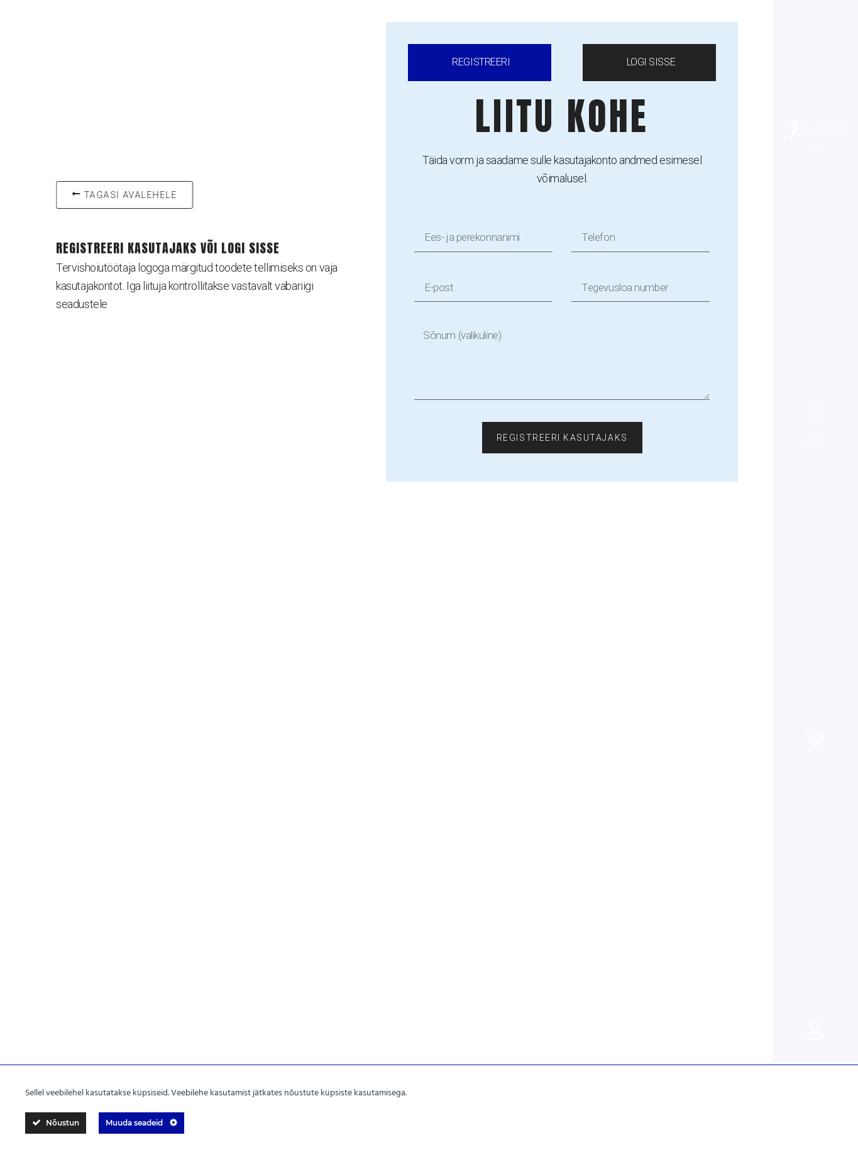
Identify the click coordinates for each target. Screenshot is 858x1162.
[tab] (479, 62)
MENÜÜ (815, 440)
